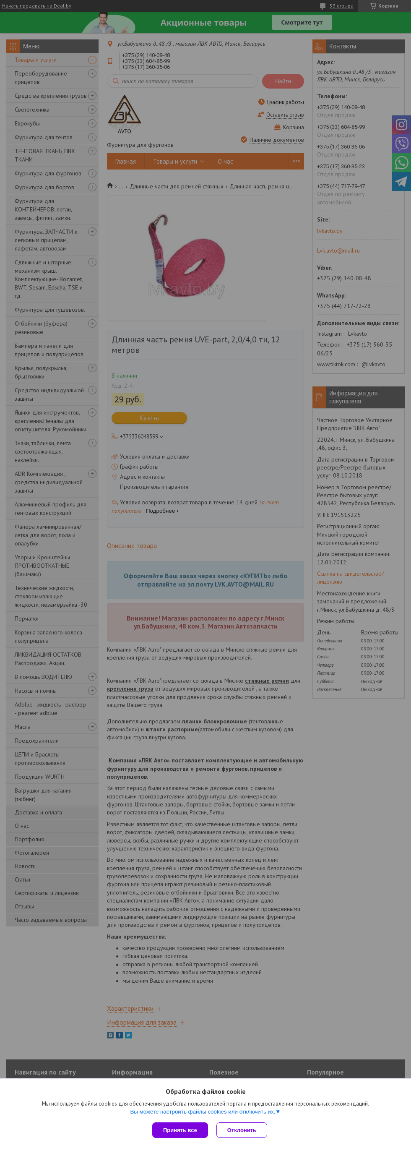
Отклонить (241, 1130)
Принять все (180, 1130)
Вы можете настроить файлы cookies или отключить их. (202, 1112)
